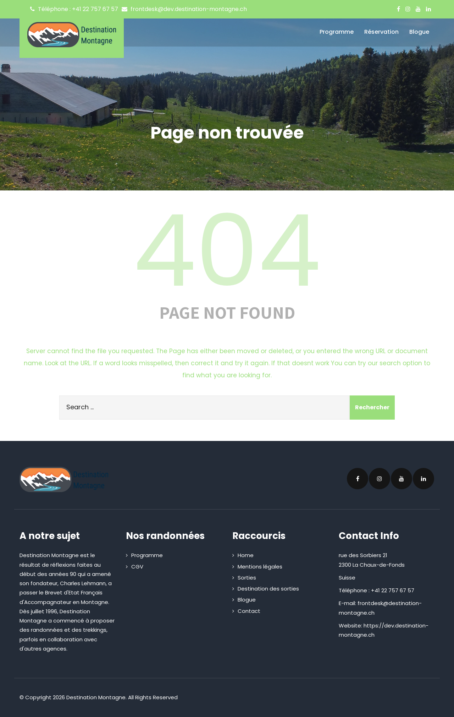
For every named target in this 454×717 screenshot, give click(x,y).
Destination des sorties (268, 588)
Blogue (419, 32)
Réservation (381, 32)
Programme (337, 32)
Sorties (247, 577)
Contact (249, 611)
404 (227, 250)
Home (246, 555)
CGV (137, 566)
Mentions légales (260, 566)
